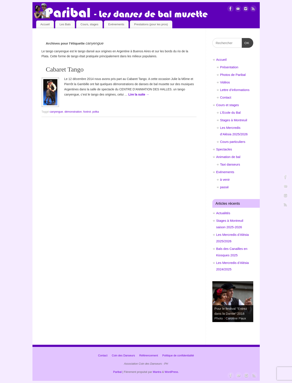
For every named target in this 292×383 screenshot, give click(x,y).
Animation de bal (228, 157)
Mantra (157, 371)
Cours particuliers (232, 142)
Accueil (45, 24)
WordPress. (172, 371)
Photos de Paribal (233, 75)
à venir (225, 179)
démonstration (73, 111)
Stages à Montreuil (233, 120)
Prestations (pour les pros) (151, 24)
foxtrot (87, 111)
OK (246, 42)
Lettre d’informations (235, 90)
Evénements (116, 24)
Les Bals (65, 24)
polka (95, 111)
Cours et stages (227, 105)
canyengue (56, 111)
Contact (225, 97)
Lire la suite (138, 94)
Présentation (229, 67)
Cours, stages (89, 24)
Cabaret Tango (65, 69)
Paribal (117, 371)
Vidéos (225, 82)
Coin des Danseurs (123, 355)
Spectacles (224, 149)
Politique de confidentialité (178, 355)
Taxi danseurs (230, 164)
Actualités (223, 213)
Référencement (148, 355)
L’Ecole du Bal (230, 112)
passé (224, 187)
